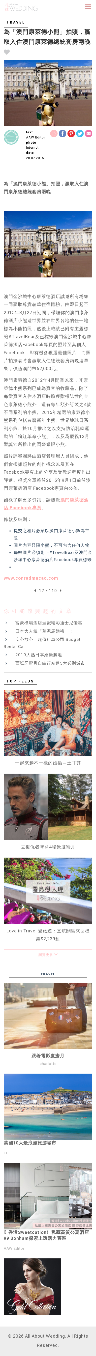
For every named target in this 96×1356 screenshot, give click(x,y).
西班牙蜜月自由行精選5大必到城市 (50, 663)
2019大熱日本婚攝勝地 (38, 654)
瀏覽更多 (48, 954)
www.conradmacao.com (31, 578)
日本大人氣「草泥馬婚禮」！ (44, 631)
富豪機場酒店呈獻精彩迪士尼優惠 (48, 622)
